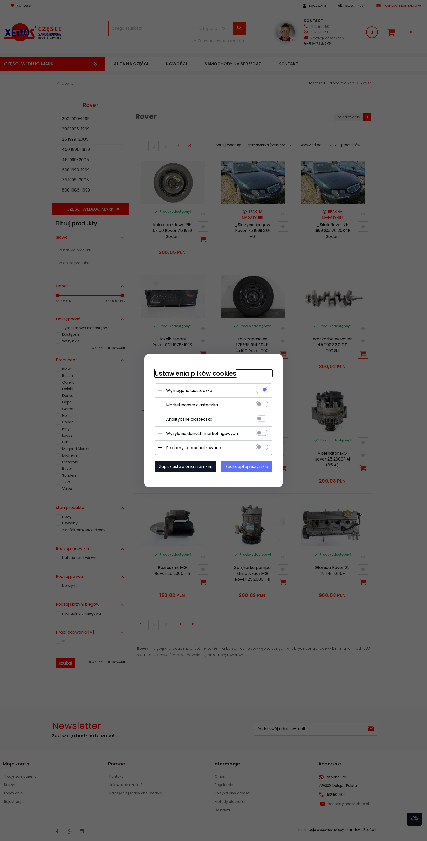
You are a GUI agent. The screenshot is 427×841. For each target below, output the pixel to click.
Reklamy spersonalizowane (193, 448)
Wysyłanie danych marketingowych (202, 433)
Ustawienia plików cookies (195, 373)
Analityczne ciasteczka (189, 419)
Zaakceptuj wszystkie (246, 466)
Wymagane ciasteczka (189, 390)
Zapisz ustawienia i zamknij (185, 466)
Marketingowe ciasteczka (192, 405)
